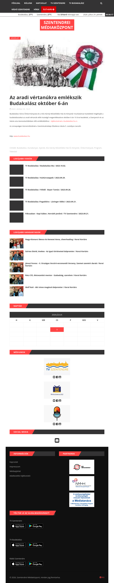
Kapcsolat (41, 3)
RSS (102, 577)
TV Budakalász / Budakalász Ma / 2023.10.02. (45, 165)
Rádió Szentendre (21, 9)
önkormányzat (86, 148)
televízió (13, 151)
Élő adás (48, 9)
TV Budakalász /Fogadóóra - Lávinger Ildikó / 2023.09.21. (50, 201)
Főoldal (16, 3)
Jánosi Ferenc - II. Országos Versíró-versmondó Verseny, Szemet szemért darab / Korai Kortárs (64, 264)
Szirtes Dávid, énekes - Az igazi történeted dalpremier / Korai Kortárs (56, 251)
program (98, 148)
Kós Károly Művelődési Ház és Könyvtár (63, 148)
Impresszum (15, 466)
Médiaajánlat (15, 471)
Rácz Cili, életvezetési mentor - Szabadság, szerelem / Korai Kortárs (55, 275)
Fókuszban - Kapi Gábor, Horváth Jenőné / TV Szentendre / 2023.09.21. (57, 213)
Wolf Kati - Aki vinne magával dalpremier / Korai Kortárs (51, 287)
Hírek (36, 9)
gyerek (42, 148)
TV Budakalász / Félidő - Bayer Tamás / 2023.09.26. (48, 189)
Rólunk (28, 3)
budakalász (22, 148)
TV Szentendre (58, 3)
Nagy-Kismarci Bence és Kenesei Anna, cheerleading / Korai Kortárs (56, 239)
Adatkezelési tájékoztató (20, 476)
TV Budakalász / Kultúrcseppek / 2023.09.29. (45, 177)
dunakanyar (33, 148)
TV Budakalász (76, 3)
